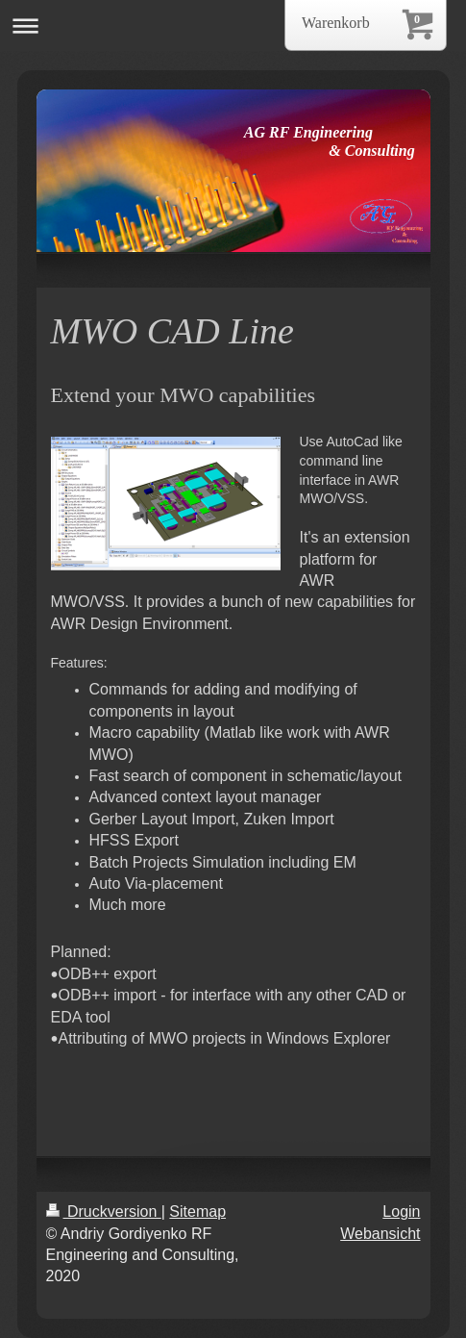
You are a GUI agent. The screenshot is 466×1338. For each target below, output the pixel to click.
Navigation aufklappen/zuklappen (233, 25)
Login (401, 1211)
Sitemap (197, 1211)
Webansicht (380, 1233)
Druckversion (103, 1211)
